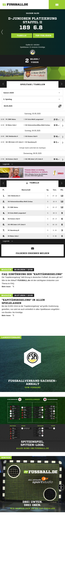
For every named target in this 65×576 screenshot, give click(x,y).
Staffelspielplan (62, 84)
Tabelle (21, 35)
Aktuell (3, 84)
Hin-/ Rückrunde (62, 183)
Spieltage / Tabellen (32, 84)
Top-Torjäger (43, 35)
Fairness (3, 183)
